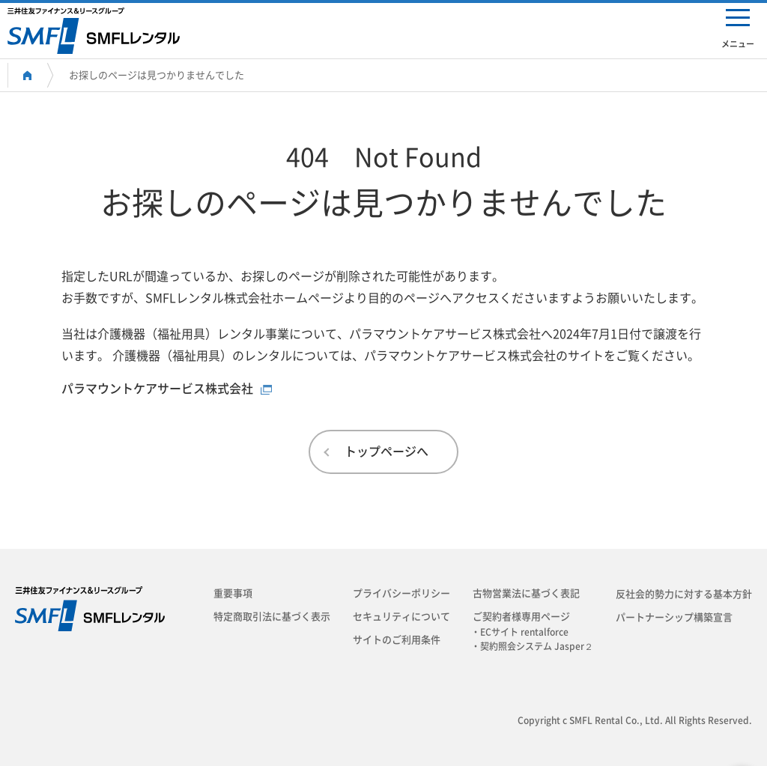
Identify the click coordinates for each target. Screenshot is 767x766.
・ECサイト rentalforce (524, 631)
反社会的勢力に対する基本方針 (684, 594)
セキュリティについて (401, 616)
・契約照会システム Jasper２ (536, 646)
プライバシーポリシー (401, 593)
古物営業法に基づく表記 (526, 593)
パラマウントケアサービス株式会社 (157, 389)
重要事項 (232, 593)
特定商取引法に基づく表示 (271, 616)
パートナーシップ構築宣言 (674, 617)
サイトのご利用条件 (396, 640)
